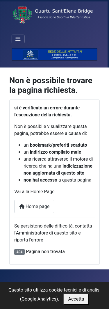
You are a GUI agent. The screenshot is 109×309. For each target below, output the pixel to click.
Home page (34, 206)
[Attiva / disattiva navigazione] (18, 39)
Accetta (76, 299)
